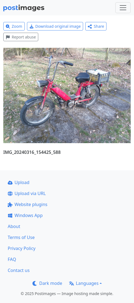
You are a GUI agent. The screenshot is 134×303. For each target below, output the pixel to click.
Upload (18, 182)
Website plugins (27, 204)
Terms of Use (21, 237)
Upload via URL (27, 193)
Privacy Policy (21, 248)
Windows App (25, 215)
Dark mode (47, 283)
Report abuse (21, 37)
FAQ (12, 259)
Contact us (19, 270)
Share (96, 26)
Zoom (14, 26)
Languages (84, 283)
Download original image (55, 26)
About (14, 226)
